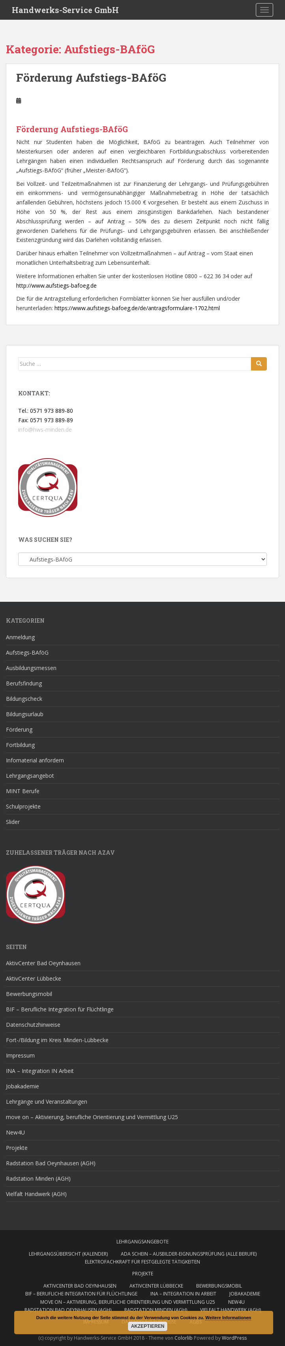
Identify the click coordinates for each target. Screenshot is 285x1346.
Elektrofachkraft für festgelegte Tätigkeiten (142, 1261)
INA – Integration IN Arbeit (40, 1071)
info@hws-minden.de (45, 429)
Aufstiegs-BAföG (27, 652)
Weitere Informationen (228, 1317)
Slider (13, 822)
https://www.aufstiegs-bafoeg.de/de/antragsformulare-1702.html (137, 308)
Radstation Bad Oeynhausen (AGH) (51, 1163)
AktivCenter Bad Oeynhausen (43, 963)
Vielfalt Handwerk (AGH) (36, 1194)
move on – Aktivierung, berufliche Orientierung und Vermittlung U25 (92, 1117)
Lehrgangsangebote (142, 1241)
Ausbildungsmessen (31, 668)
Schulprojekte (23, 806)
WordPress (234, 1338)
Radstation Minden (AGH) (38, 1178)
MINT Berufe (22, 791)
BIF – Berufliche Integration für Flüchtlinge (60, 1009)
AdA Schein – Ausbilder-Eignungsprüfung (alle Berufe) (189, 1254)
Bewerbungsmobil (29, 994)
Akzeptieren (148, 1326)
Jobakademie (22, 1086)
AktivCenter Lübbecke (33, 978)
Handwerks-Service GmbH (65, 10)
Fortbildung (20, 745)
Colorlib (183, 1338)
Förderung (19, 729)
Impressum (20, 1055)
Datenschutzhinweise (33, 1024)
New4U (15, 1132)
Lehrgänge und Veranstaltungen (46, 1101)
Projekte (17, 1147)
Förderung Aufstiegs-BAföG (91, 77)
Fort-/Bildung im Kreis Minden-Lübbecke (57, 1040)
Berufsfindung (24, 683)
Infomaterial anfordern (35, 760)
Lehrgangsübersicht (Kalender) (68, 1254)
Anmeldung (20, 637)
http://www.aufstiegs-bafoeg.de (56, 285)
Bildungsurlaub (24, 714)
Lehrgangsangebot (30, 775)
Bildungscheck (24, 698)
